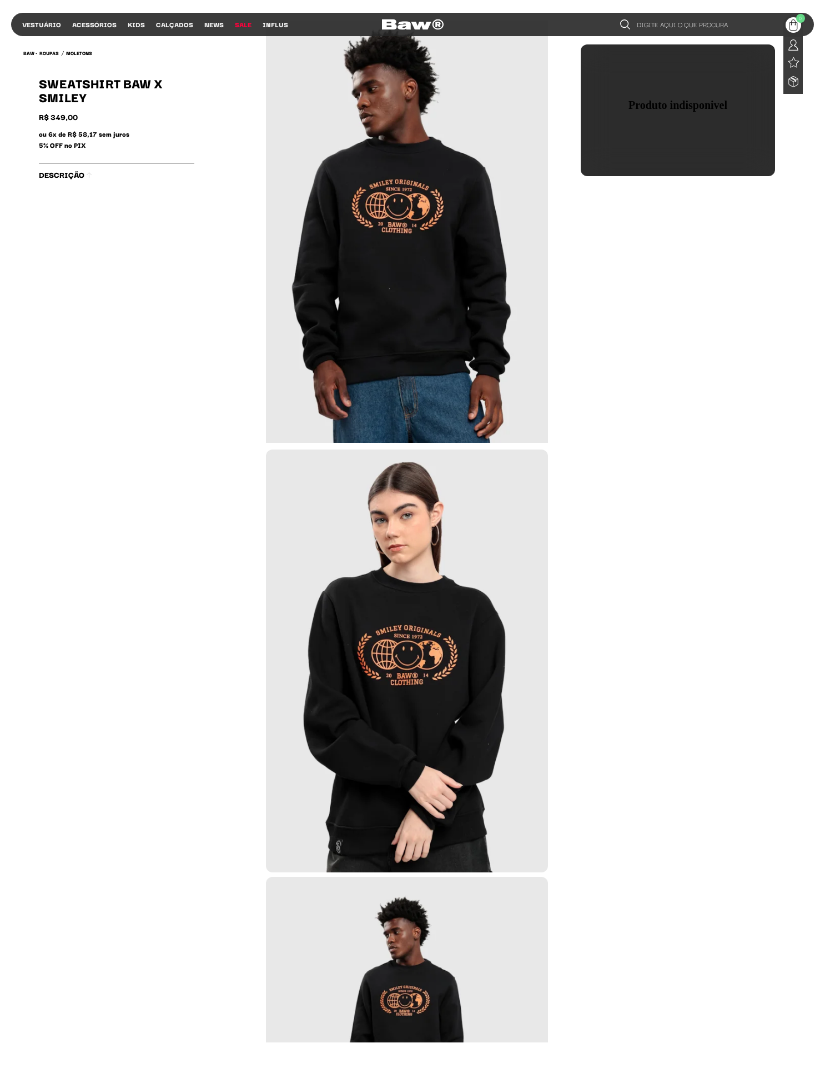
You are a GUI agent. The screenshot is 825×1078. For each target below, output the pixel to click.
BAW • (30, 53)
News (214, 24)
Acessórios (94, 24)
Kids (136, 24)
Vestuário (41, 24)
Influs (275, 24)
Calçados (174, 24)
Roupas (49, 53)
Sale (243, 24)
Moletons (79, 53)
